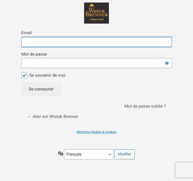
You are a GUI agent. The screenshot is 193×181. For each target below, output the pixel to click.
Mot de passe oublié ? (145, 106)
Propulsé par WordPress (97, 13)
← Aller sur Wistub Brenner (52, 116)
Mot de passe (34, 54)
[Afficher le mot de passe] (167, 63)
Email (26, 32)
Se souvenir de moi (47, 75)
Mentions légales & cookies (96, 132)
